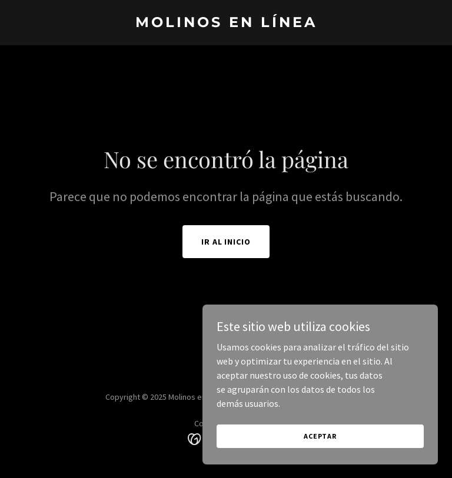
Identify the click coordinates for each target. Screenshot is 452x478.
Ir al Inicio (226, 241)
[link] (226, 23)
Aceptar (320, 460)
